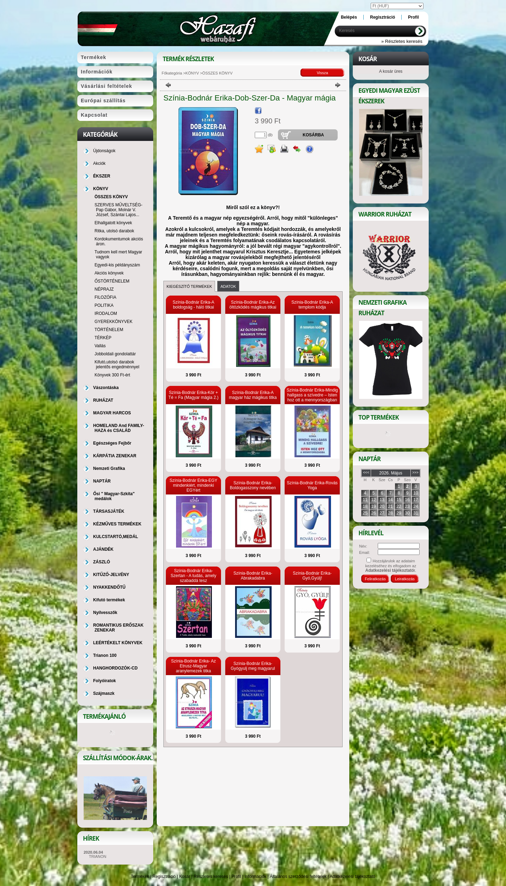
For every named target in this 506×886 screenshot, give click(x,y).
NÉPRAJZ (104, 289)
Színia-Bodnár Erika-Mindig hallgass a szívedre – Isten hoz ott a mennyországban (312, 395)
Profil (236, 876)
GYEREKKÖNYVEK (113, 321)
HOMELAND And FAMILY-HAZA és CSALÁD (118, 428)
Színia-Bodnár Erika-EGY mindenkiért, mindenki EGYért (193, 485)
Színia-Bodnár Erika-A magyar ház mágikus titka (253, 395)
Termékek (140, 876)
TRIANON (97, 856)
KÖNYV (192, 73)
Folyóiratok (104, 680)
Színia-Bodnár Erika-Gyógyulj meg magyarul (253, 666)
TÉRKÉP (103, 337)
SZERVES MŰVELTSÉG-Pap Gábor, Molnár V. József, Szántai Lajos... (118, 209)
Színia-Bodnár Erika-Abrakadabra (252, 576)
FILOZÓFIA (105, 297)
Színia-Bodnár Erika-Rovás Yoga (312, 485)
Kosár (184, 876)
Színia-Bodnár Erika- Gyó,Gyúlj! (312, 576)
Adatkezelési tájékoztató (352, 876)
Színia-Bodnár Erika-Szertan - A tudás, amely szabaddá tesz (193, 575)
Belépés (349, 17)
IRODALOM (106, 313)
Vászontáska (106, 387)
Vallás (100, 345)
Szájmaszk (104, 693)
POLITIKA (104, 305)
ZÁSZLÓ (101, 562)
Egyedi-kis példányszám (117, 265)
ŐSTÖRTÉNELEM (112, 281)
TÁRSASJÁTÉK (108, 511)
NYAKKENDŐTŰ (109, 587)
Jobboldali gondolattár (115, 353)
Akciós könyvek (109, 273)
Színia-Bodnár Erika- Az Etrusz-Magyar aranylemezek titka (193, 666)
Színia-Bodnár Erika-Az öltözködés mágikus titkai (252, 305)
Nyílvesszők (105, 612)
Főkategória (172, 73)
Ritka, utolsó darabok (114, 230)
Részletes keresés (211, 876)
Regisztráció (164, 876)
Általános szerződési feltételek (298, 876)
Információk (255, 876)
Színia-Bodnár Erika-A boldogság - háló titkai (193, 305)
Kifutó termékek (109, 599)
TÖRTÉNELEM (109, 329)
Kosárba (313, 134)
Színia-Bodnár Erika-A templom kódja (312, 305)
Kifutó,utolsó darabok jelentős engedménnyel (117, 364)
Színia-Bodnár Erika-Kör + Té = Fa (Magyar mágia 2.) (193, 395)
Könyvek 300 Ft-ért (112, 375)
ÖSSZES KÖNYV (111, 196)
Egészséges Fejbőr (112, 443)
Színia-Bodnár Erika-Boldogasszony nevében (253, 485)
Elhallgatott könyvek (113, 222)
